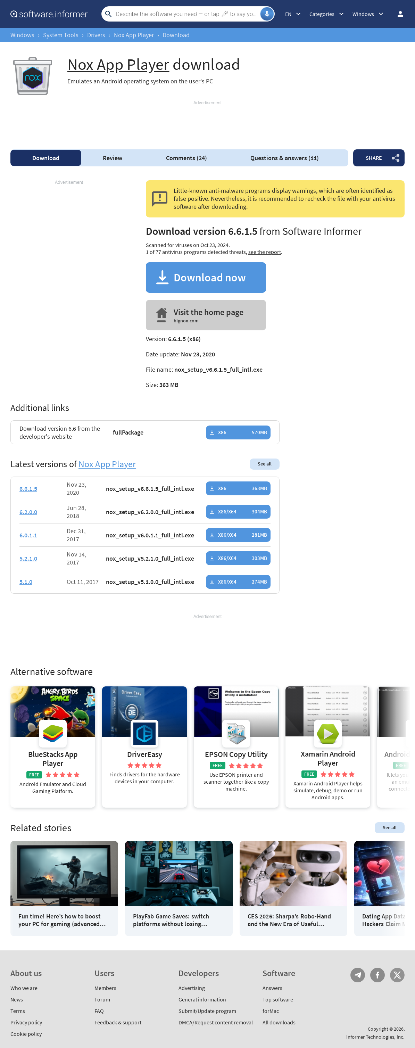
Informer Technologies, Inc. (375, 1036)
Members (105, 987)
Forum (102, 999)
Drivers (96, 35)
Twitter (397, 975)
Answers (272, 987)
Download (45, 158)
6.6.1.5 (28, 489)
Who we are (24, 987)
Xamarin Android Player (328, 758)
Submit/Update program (207, 1010)
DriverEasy (144, 754)
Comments (186, 158)
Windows (22, 35)
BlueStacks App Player (52, 759)
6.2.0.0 (28, 512)
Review (112, 158)
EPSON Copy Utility (236, 754)
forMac (271, 1010)
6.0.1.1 (28, 535)
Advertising (192, 987)
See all (265, 464)
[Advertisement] (207, 122)
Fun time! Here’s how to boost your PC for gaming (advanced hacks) (59, 920)
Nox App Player (134, 35)
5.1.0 (25, 582)
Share (374, 157)
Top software (278, 999)
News (16, 999)
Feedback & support (117, 1022)
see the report (264, 251)
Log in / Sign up (397, 14)
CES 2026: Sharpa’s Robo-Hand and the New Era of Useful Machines (289, 920)
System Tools (60, 35)
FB (377, 975)
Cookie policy (26, 1033)
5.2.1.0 (28, 558)
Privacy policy (26, 1022)
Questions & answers (284, 158)
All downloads (279, 1022)
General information (202, 999)
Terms (17, 1010)
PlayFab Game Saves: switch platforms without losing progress (171, 920)
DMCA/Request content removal (216, 1022)
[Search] (187, 14)
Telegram (357, 975)
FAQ (99, 1010)
